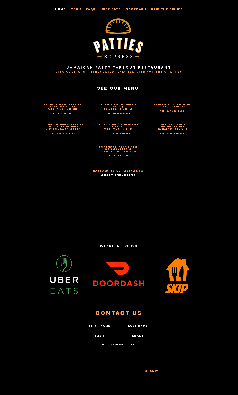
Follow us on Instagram (118, 171)
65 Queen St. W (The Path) (172, 104)
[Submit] (152, 371)
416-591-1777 (66, 113)
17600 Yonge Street (172, 127)
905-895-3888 (175, 133)
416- (115, 156)
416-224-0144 (121, 133)
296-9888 (124, 156)
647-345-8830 (175, 111)
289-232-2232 (66, 133)
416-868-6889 (121, 113)
